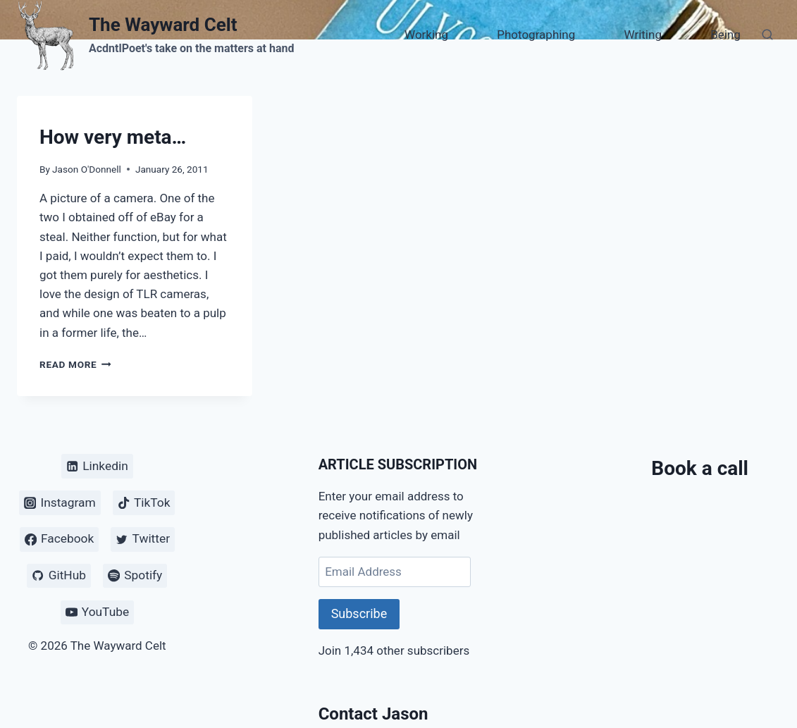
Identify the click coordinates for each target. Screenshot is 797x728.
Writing (643, 34)
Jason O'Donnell (86, 169)
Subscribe (359, 613)
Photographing (536, 34)
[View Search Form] (767, 35)
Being (725, 34)
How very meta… (112, 137)
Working (426, 34)
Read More (75, 364)
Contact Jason (373, 714)
